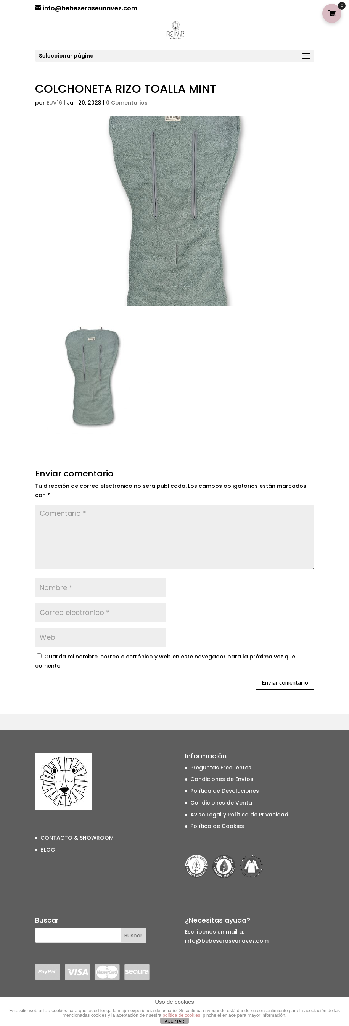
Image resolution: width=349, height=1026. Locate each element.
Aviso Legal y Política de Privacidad (239, 814)
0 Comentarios (127, 102)
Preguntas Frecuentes (220, 767)
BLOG (47, 849)
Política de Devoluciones (224, 791)
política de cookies (181, 1015)
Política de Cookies (217, 826)
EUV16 (54, 102)
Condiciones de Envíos (221, 779)
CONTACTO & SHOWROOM (77, 838)
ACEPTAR (174, 1021)
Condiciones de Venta (221, 803)
